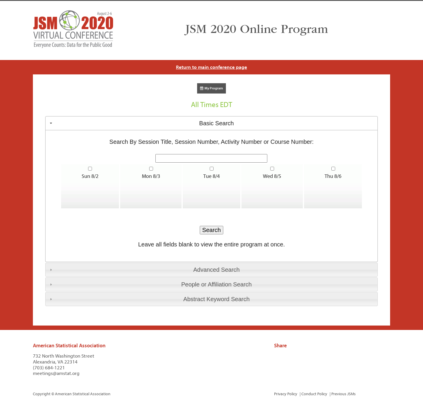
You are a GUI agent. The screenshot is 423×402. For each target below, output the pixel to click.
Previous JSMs (343, 393)
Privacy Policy (285, 393)
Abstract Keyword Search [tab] (149, 299)
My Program (211, 88)
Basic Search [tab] (141, 123)
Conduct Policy (314, 393)
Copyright (42, 393)
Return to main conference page (211, 67)
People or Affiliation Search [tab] (150, 284)
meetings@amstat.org (56, 373)
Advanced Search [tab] (144, 269)
